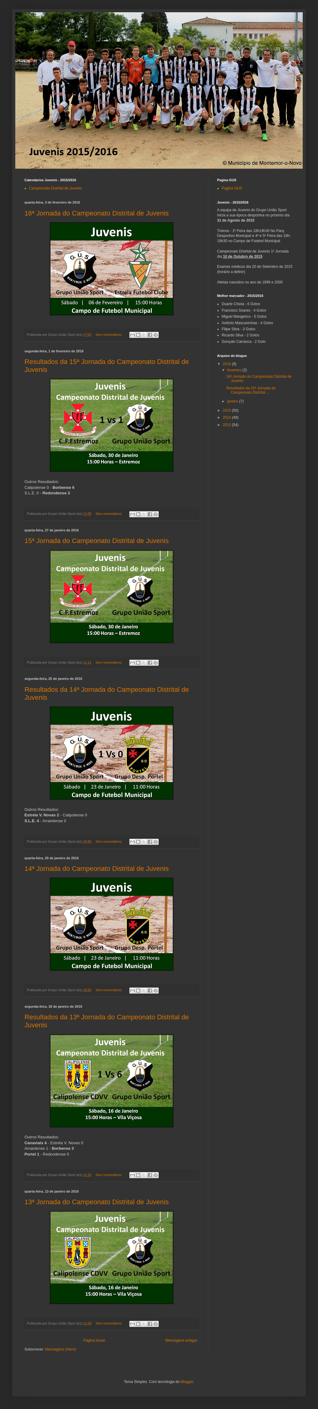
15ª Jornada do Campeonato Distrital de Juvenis (96, 541)
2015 (227, 410)
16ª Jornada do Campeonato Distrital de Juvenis (96, 213)
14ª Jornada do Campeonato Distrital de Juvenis (96, 868)
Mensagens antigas (181, 1340)
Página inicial (94, 1340)
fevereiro (234, 370)
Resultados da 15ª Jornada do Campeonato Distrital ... (250, 390)
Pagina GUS (232, 188)
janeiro (233, 401)
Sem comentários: (109, 334)
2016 (227, 364)
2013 (227, 425)
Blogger (187, 1382)
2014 (227, 417)
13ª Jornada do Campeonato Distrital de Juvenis (96, 1202)
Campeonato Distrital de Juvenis (55, 188)
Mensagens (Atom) (60, 1349)
